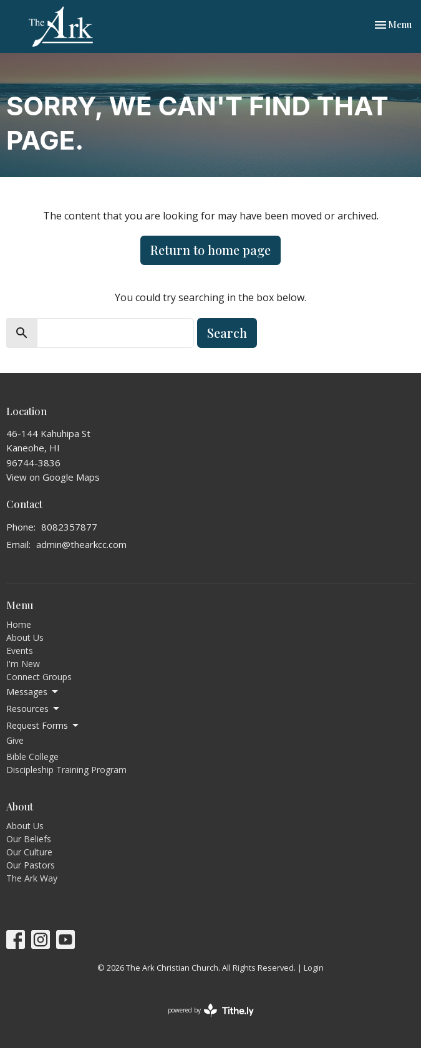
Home (18, 624)
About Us (25, 637)
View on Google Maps (53, 477)
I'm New (23, 664)
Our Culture (29, 852)
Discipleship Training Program (66, 770)
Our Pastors (30, 865)
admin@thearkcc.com (81, 544)
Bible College (32, 756)
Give (15, 740)
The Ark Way (31, 878)
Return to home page (210, 249)
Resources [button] (33, 709)
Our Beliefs (28, 839)
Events (19, 650)
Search (227, 332)
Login (314, 967)
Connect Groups (39, 677)
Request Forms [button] (43, 725)
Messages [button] (33, 692)
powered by (211, 1010)
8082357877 (69, 527)
